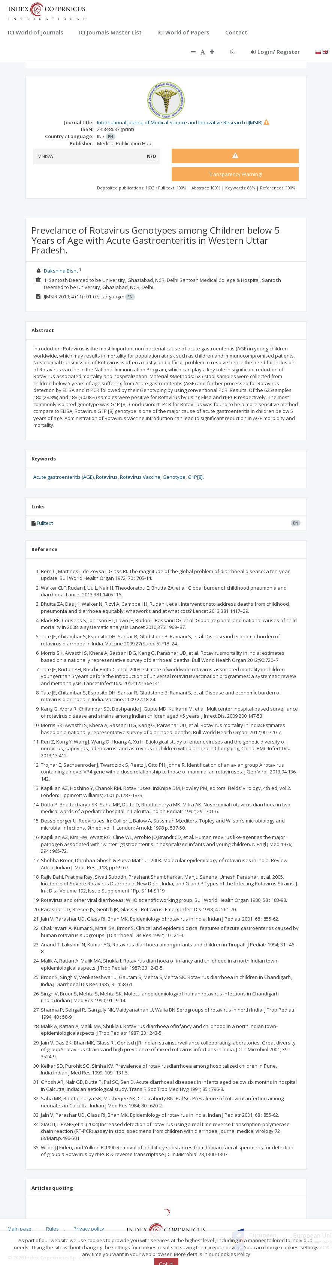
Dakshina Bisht (61, 270)
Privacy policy (88, 1228)
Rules (52, 1228)
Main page (19, 1228)
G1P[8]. (196, 477)
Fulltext (45, 523)
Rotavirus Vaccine (140, 477)
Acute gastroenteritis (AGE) (63, 477)
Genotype (174, 477)
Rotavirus (107, 477)
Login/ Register (275, 51)
